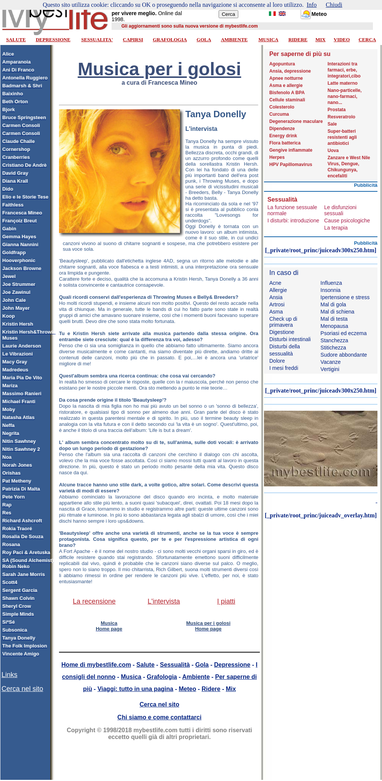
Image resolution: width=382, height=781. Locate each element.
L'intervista (164, 601)
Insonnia (330, 290)
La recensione (94, 601)
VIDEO (342, 39)
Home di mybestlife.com (96, 664)
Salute (146, 664)
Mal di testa (334, 319)
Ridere (211, 689)
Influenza (331, 283)
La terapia (336, 228)
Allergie (278, 290)
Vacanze (330, 362)
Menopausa (334, 326)
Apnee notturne (286, 78)
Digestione (281, 332)
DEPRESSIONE (53, 39)
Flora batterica (285, 143)
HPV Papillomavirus (290, 164)
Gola (202, 664)
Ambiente (196, 677)
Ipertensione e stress (345, 297)
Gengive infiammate (290, 150)
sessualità (281, 354)
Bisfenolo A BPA (287, 92)
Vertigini (329, 369)
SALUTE (16, 39)
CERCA (367, 39)
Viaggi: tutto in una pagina (136, 689)
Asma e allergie (286, 85)
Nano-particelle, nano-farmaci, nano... (345, 96)
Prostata (337, 109)
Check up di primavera (283, 322)
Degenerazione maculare (296, 121)
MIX (320, 39)
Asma (276, 312)
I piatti (226, 601)
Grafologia (162, 677)
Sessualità (175, 664)
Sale (332, 124)
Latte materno (342, 83)
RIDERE (297, 39)
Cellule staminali (287, 99)
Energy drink (283, 135)
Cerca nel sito (22, 688)
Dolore (277, 361)
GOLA (204, 39)
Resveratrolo (341, 117)
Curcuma (279, 114)
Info (312, 5)
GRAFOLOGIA (170, 39)
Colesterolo (281, 107)
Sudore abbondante (343, 355)
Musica (131, 677)
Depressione (232, 664)
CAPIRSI (133, 39)
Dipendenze (282, 128)
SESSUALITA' (97, 39)
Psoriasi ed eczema (343, 333)
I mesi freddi (283, 368)
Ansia (276, 297)
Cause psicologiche (347, 220)
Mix (231, 689)
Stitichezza (333, 348)
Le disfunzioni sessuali (340, 210)
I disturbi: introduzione (293, 220)
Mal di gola (333, 304)
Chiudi (334, 5)
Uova (333, 150)
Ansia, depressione (290, 71)
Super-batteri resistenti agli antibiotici (342, 137)
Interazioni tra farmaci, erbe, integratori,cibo (344, 70)
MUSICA (268, 39)
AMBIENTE (234, 39)
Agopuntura (282, 64)
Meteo (187, 689)
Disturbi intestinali (290, 339)
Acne (275, 283)
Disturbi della (284, 346)
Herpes (277, 157)
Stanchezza (334, 340)
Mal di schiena (337, 312)
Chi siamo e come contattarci (159, 717)
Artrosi (276, 304)
